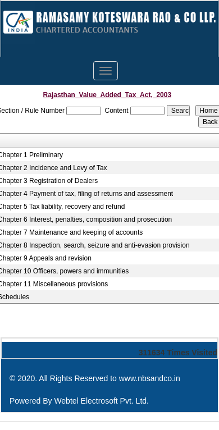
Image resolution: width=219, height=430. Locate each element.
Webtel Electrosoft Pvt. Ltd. (101, 400)
